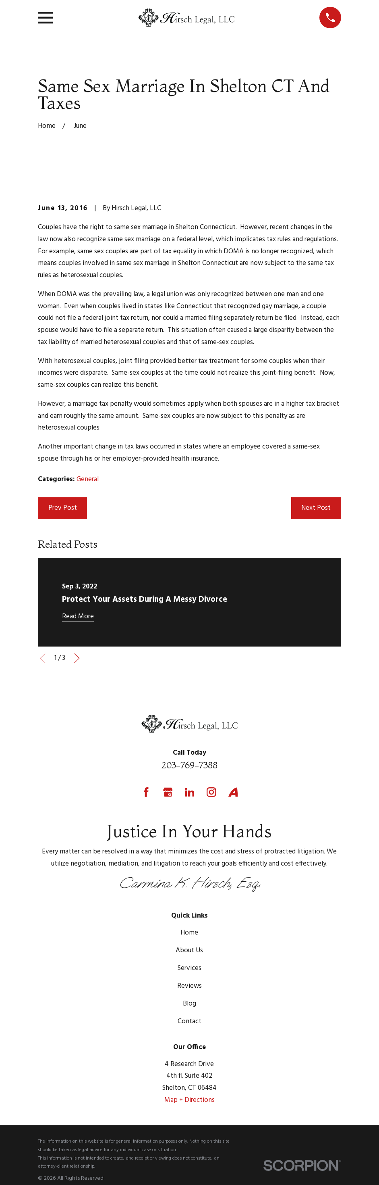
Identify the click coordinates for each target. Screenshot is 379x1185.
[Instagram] (211, 792)
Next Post (316, 508)
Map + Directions (189, 1100)
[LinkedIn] (190, 792)
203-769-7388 (189, 765)
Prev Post (62, 508)
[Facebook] (146, 792)
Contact (189, 1021)
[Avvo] (233, 792)
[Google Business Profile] (168, 792)
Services (189, 968)
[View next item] (77, 658)
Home (189, 932)
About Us (189, 950)
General (88, 479)
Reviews (189, 986)
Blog (189, 1003)
